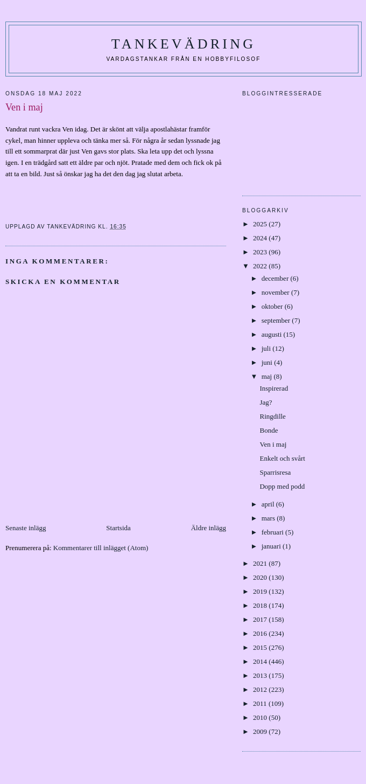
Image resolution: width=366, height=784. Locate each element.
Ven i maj (272, 444)
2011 (261, 703)
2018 (261, 605)
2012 (261, 689)
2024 (261, 238)
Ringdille (272, 416)
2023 (261, 252)
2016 (261, 633)
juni (268, 362)
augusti (273, 334)
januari (272, 546)
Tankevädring (183, 44)
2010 (261, 717)
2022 (261, 266)
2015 (261, 647)
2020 (261, 577)
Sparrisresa (275, 472)
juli (267, 348)
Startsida (118, 528)
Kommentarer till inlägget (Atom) (101, 548)
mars (269, 518)
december (276, 278)
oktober (273, 306)
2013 (261, 675)
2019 (261, 591)
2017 (261, 619)
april (269, 504)
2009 (261, 731)
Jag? (265, 402)
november (276, 292)
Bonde (268, 430)
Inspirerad (273, 388)
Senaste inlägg (25, 528)
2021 (261, 563)
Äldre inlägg (208, 528)
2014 (261, 661)
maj (268, 376)
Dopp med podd (282, 486)
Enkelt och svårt (282, 458)
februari (273, 532)
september (277, 320)
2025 (261, 224)
